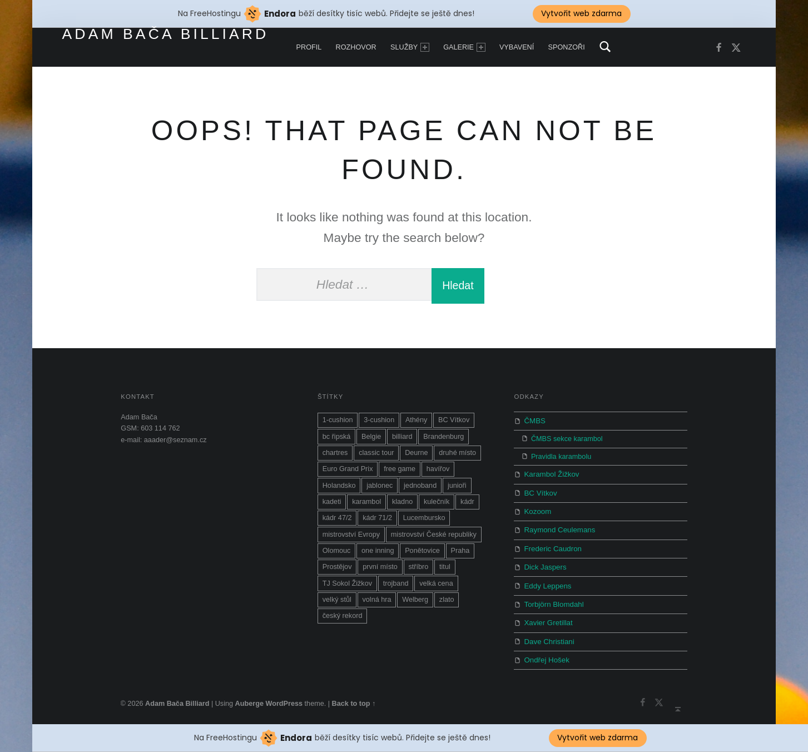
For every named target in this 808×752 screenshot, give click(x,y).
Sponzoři (566, 47)
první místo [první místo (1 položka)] (380, 572)
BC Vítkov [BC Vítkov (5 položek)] (453, 425)
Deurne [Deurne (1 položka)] (416, 458)
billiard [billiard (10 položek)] (402, 442)
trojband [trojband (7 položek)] (396, 588)
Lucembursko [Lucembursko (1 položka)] (424, 523)
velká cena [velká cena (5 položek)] (436, 588)
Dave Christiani (548, 636)
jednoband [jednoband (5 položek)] (420, 490)
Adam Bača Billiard (165, 34)
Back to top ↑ (354, 696)
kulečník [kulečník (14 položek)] (436, 507)
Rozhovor (356, 47)
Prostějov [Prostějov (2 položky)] (337, 572)
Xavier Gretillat (547, 618)
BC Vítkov (539, 495)
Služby (409, 47)
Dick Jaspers (544, 566)
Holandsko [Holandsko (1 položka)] (339, 490)
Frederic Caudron (551, 548)
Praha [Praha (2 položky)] (459, 556)
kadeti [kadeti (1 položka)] (332, 507)
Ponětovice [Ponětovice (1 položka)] (422, 556)
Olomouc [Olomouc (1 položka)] (337, 556)
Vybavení (516, 47)
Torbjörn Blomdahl (552, 601)
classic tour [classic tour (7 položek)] (376, 458)
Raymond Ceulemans (558, 531)
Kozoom (536, 513)
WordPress (284, 696)
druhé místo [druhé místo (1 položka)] (457, 458)
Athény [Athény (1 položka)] (416, 425)
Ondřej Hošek (545, 653)
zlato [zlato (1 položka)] (446, 604)
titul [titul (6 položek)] (444, 572)
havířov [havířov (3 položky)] (438, 474)
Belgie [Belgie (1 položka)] (371, 442)
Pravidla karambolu (561, 460)
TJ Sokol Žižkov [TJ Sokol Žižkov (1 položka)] (347, 588)
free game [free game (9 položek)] (399, 474)
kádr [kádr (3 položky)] (467, 507)
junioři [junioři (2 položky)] (457, 490)
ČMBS (534, 425)
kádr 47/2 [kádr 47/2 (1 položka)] (337, 523)
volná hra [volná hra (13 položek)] (376, 604)
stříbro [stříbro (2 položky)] (418, 572)
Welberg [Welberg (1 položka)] (415, 604)
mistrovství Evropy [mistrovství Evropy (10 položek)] (351, 539)
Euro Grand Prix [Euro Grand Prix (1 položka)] (348, 474)
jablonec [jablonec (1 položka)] (379, 490)
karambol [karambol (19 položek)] (366, 507)
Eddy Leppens (546, 583)
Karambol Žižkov (550, 478)
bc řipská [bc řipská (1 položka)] (337, 442)
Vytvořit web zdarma (597, 737)
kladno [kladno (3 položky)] (402, 507)
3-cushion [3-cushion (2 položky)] (379, 425)
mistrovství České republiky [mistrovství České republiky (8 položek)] (434, 539)
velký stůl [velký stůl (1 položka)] (337, 604)
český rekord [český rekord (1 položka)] (343, 621)
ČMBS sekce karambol (567, 443)
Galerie (464, 47)
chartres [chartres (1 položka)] (335, 458)
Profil (309, 47)
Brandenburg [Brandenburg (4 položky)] (443, 442)
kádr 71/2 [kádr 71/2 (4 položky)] (377, 523)
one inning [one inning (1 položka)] (377, 556)
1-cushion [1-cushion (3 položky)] (338, 425)
